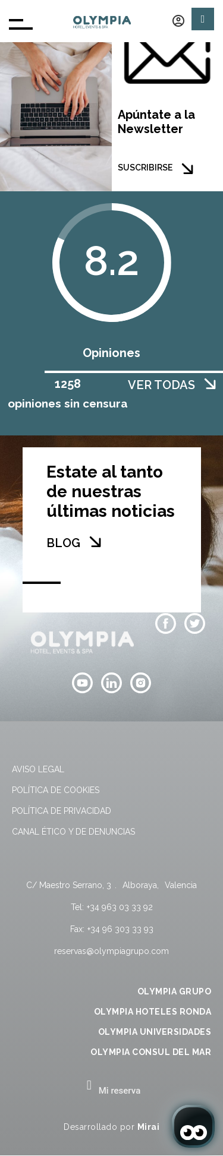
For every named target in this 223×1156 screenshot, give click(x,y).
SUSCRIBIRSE (145, 167)
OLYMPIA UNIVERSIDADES (155, 1032)
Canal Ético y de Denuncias (73, 831)
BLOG (63, 543)
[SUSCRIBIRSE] (187, 169)
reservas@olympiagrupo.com (111, 951)
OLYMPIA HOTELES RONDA (153, 1011)
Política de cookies (55, 790)
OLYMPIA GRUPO (174, 991)
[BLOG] (95, 542)
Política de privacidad (61, 811)
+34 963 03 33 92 (120, 907)
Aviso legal (38, 769)
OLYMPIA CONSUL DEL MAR (150, 1052)
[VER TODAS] (210, 384)
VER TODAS (161, 385)
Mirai (148, 1127)
